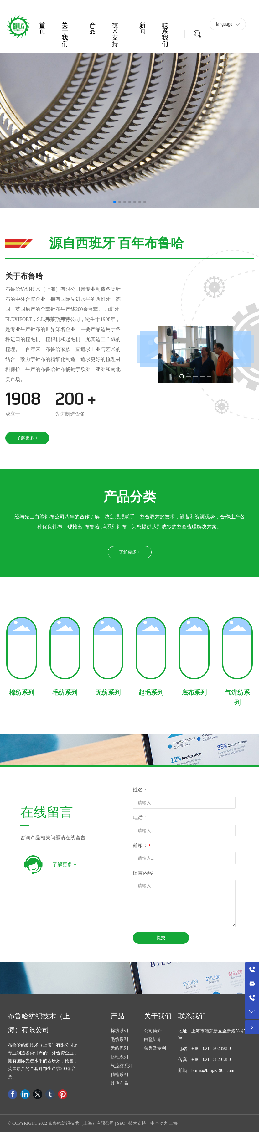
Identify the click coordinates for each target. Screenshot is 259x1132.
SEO (121, 1123)
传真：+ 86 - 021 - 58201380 (204, 1059)
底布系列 (194, 692)
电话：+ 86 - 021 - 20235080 (204, 1048)
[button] (114, 202)
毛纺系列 (64, 692)
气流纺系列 (237, 697)
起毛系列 (150, 692)
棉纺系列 (21, 692)
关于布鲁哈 (24, 276)
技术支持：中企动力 (148, 1123)
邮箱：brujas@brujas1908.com (206, 1070)
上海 (173, 1123)
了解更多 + (64, 864)
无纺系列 (108, 692)
